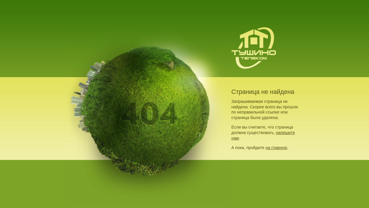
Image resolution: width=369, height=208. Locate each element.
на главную (276, 147)
